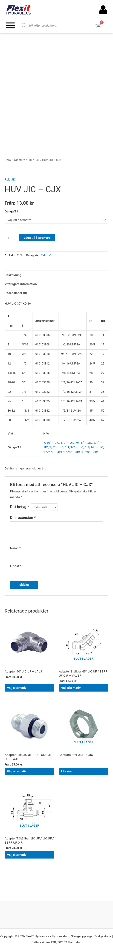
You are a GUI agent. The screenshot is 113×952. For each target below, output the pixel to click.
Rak (37, 160)
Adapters (19, 160)
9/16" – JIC (84, 442)
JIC (30, 160)
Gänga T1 (11, 211)
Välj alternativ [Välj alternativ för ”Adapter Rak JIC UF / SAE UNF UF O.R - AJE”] (16, 771)
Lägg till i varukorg (37, 237)
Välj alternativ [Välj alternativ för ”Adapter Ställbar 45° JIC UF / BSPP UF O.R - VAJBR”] (71, 687)
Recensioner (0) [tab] (16, 293)
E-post (15, 566)
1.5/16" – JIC (52, 452)
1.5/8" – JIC (71, 452)
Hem (8, 160)
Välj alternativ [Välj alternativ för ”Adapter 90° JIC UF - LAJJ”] (16, 687)
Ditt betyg (19, 507)
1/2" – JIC (68, 442)
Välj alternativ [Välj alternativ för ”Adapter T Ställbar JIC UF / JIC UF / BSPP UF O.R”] (16, 854)
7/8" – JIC (56, 447)
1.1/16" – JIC (74, 447)
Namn (15, 548)
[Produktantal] (10, 238)
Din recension (23, 517)
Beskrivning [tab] (13, 275)
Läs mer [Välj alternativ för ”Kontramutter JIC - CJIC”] (66, 771)
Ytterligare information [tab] (21, 284)
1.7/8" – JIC (89, 452)
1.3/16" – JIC (94, 447)
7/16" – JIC (51, 442)
